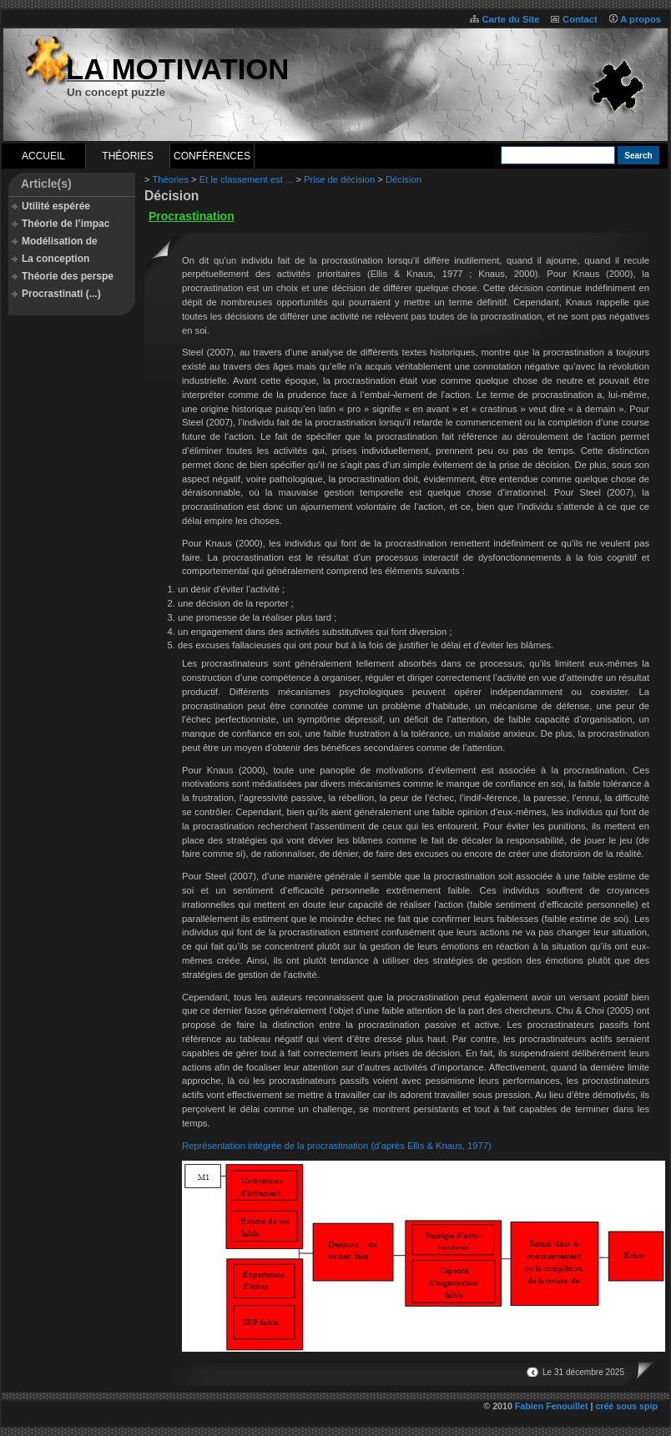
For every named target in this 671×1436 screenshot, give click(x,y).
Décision (403, 179)
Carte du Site (510, 19)
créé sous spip (626, 1406)
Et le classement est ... (246, 179)
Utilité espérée (56, 206)
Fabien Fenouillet (551, 1406)
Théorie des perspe (68, 276)
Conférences (212, 156)
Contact (580, 19)
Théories (127, 156)
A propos (640, 19)
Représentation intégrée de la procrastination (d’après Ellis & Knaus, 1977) (337, 1146)
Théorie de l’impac (65, 223)
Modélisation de (60, 241)
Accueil (43, 156)
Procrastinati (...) (61, 294)
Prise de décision (339, 179)
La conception (55, 259)
